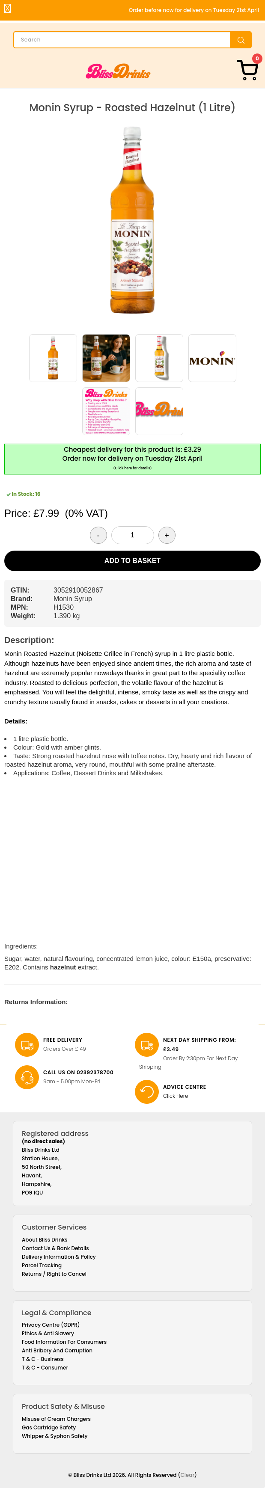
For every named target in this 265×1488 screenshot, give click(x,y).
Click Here (175, 1096)
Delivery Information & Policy (59, 1256)
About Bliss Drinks (45, 1239)
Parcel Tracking (42, 1265)
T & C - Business (43, 1359)
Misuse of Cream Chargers (56, 1419)
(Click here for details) (132, 468)
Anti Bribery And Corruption (57, 1350)
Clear (187, 1475)
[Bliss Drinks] (118, 71)
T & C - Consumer (45, 1367)
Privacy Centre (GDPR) (51, 1324)
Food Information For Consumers (64, 1342)
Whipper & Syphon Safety (55, 1436)
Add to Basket (132, 560)
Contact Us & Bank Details (55, 1248)
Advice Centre (184, 1087)
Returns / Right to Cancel (54, 1274)
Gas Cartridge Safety (49, 1427)
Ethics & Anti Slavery (48, 1333)
